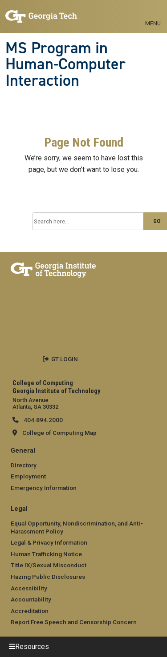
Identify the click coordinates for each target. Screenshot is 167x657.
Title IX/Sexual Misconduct (48, 565)
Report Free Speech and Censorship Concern (74, 621)
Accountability (31, 599)
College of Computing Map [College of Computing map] (59, 432)
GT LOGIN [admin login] (64, 358)
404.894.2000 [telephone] (42, 419)
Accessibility (29, 588)
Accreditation (30, 610)
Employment (28, 476)
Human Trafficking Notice (46, 553)
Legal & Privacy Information (49, 542)
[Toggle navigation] (153, 13)
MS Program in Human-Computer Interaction (65, 64)
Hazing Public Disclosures (48, 576)
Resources (32, 646)
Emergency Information (44, 487)
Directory (24, 465)
